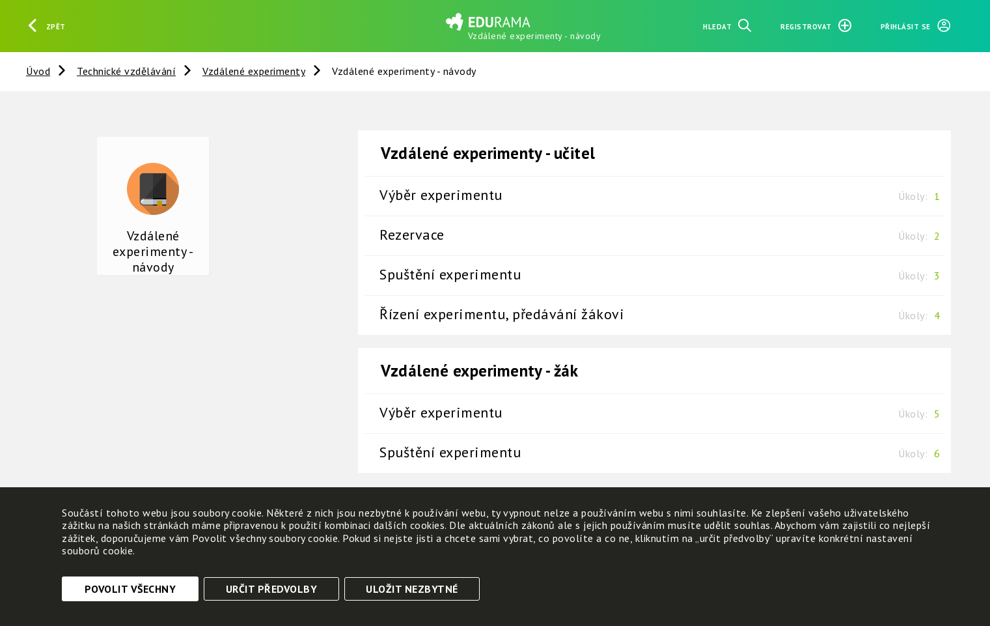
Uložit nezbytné (412, 588)
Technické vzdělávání (126, 71)
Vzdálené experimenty (253, 71)
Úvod (38, 71)
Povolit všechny (130, 588)
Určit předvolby (272, 588)
